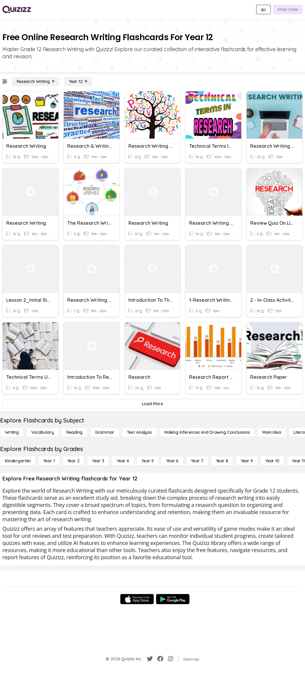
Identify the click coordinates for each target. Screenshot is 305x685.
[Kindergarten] (18, 461)
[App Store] (137, 599)
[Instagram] (170, 659)
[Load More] (152, 404)
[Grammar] (104, 432)
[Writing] (12, 432)
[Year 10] (272, 461)
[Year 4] (123, 461)
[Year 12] (78, 81)
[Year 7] (197, 461)
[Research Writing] (35, 81)
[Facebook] (160, 659)
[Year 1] (49, 461)
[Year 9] (247, 461)
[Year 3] (98, 461)
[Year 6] (172, 461)
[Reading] (74, 432)
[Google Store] (172, 599)
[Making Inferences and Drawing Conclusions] (207, 432)
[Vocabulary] (42, 432)
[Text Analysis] (139, 432)
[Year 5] (147, 461)
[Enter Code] (288, 9)
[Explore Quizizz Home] (16, 9)
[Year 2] (73, 461)
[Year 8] (222, 461)
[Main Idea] (271, 432)
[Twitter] (150, 659)
